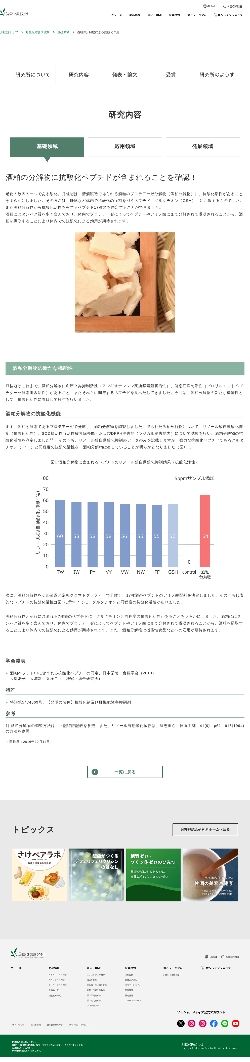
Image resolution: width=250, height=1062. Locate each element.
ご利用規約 (35, 1029)
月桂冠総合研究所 (38, 32)
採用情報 (129, 1000)
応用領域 (125, 151)
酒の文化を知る (94, 1005)
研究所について (32, 79)
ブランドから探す (57, 984)
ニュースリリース (133, 1005)
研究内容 (79, 79)
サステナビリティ (133, 990)
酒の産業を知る (94, 1000)
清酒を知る (92, 984)
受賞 (171, 79)
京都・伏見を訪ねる (96, 995)
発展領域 (202, 151)
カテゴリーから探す (58, 979)
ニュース (116, 15)
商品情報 (134, 15)
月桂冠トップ (9, 32)
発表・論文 (124, 79)
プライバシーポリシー (79, 1029)
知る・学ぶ (155, 15)
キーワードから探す (58, 990)
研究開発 (129, 995)
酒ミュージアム (196, 15)
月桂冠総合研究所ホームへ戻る (200, 834)
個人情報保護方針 (55, 1029)
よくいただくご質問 (96, 979)
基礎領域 (63, 32)
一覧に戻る (125, 777)
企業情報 (174, 15)
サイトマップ (18, 1029)
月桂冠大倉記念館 (171, 979)
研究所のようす (217, 79)
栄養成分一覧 (55, 1000)
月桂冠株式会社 (192, 1049)
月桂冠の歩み (131, 984)
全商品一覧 (54, 995)
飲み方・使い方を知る (97, 990)
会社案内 (129, 979)
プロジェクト (93, 1010)
